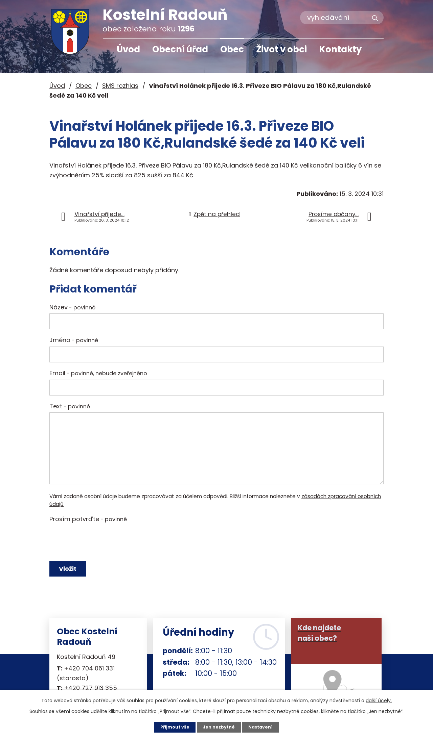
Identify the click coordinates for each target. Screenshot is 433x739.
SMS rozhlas (120, 85)
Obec (232, 49)
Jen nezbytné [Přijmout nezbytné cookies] (219, 726)
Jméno (73, 340)
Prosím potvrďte (88, 519)
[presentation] (100, 542)
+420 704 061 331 (89, 674)
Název (72, 307)
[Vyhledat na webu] (342, 17)
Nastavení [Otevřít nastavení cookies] (263, 726)
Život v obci (281, 49)
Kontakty (340, 49)
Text (69, 406)
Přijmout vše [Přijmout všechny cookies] (172, 726)
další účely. (379, 699)
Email (98, 373)
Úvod (128, 49)
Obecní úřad (180, 49)
